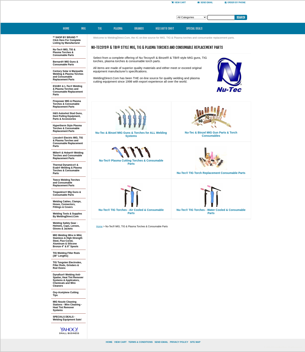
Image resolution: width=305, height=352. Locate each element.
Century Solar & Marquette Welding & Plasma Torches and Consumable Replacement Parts (68, 75)
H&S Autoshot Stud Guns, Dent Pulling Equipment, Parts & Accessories (67, 116)
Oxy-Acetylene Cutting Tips (66, 294)
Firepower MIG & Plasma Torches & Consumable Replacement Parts (67, 104)
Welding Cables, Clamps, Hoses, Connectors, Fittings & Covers (67, 204)
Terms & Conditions (140, 342)
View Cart (178, 2)
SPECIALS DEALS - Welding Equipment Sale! (67, 318)
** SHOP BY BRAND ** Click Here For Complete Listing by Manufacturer (67, 40)
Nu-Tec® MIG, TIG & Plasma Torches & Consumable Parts (64, 52)
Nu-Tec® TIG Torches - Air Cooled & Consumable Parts (131, 211)
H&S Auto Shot (165, 28)
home (109, 342)
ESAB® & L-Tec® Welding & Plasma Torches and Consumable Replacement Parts (68, 90)
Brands (140, 28)
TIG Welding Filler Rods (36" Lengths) (66, 254)
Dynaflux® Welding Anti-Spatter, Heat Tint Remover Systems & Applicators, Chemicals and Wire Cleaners (68, 280)
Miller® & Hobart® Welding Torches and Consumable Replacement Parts (68, 155)
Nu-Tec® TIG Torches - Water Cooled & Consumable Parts (211, 211)
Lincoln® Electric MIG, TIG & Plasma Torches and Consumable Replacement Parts (68, 142)
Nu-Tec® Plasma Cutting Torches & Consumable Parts (131, 162)
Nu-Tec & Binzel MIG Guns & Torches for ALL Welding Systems (131, 134)
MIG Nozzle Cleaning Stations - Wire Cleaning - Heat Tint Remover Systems (67, 306)
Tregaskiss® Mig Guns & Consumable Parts (67, 193)
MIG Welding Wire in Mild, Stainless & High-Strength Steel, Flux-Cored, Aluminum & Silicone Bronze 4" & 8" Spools (67, 241)
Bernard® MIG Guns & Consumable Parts (65, 63)
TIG (101, 28)
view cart (120, 342)
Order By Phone (235, 2)
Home (66, 28)
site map (195, 342)
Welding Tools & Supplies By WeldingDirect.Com (67, 215)
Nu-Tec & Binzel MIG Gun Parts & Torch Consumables (211, 134)
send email (205, 2)
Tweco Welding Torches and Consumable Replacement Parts (66, 182)
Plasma (119, 28)
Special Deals (194, 28)
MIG (84, 28)
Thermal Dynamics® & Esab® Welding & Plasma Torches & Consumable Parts (67, 169)
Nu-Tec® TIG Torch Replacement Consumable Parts (211, 173)
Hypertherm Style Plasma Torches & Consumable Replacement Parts (67, 128)
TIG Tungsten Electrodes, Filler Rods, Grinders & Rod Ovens (67, 265)
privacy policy (179, 342)
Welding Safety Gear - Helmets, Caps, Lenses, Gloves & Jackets (66, 226)
